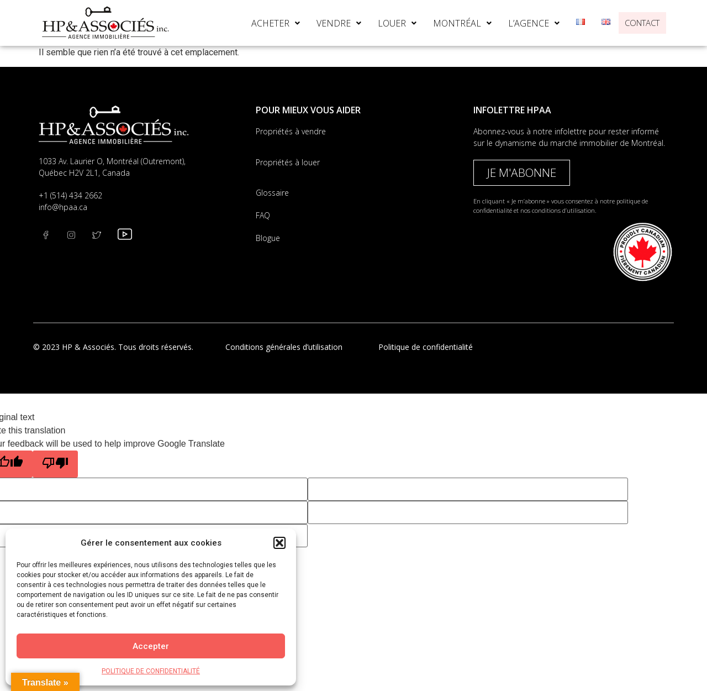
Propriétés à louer (288, 162)
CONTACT (635, 22)
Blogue (268, 238)
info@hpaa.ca (63, 207)
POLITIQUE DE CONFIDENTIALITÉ (151, 671)
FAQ (263, 215)
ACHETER (260, 23)
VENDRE (324, 23)
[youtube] (126, 235)
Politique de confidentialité (425, 347)
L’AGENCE (519, 23)
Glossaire (272, 192)
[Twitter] (76, 235)
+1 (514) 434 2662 (70, 195)
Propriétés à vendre (291, 131)
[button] (279, 542)
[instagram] (101, 235)
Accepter (151, 646)
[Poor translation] (55, 464)
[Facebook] (50, 235)
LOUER (382, 23)
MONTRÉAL (447, 23)
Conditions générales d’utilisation (283, 347)
